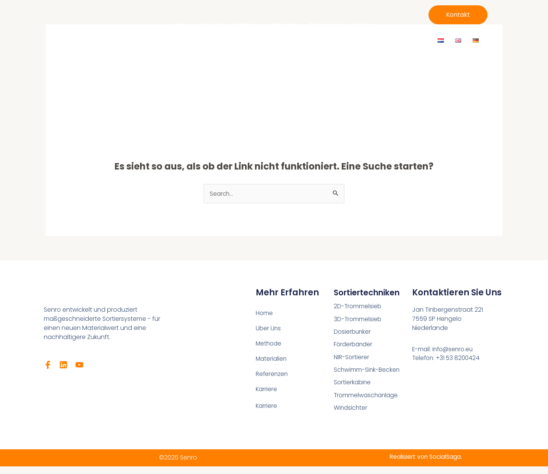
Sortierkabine (353, 384)
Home (181, 25)
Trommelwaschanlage (367, 397)
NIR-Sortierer (352, 358)
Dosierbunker (353, 332)
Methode (246, 25)
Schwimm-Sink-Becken (367, 371)
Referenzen (326, 25)
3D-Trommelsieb (358, 319)
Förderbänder (354, 345)
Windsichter (351, 410)
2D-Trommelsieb (358, 306)
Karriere (363, 25)
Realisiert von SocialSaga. (424, 456)
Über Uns (211, 25)
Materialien (284, 25)
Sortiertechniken (370, 293)
